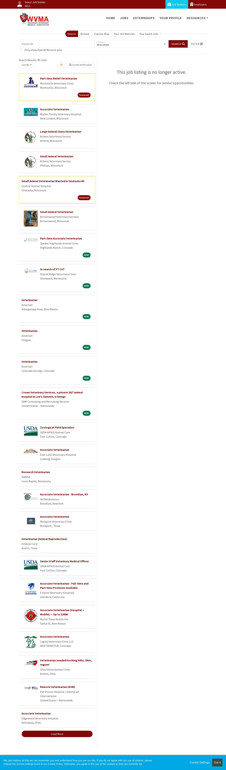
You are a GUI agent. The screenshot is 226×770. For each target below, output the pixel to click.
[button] (197, 44)
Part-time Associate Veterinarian (61, 238)
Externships (144, 18)
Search (72, 34)
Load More (57, 734)
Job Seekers (177, 4)
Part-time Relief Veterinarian (58, 78)
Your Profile (171, 18)
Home (110, 18)
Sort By (25, 64)
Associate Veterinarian (54, 109)
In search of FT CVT (52, 269)
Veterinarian (29, 300)
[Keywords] (57, 44)
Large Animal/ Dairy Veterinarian (60, 131)
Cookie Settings (200, 762)
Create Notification (80, 64)
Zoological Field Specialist (57, 427)
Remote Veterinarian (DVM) (57, 687)
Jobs (124, 18)
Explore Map (101, 34)
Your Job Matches (124, 34)
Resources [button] (196, 18)
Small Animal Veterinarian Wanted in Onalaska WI (53, 181)
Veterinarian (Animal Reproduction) (44, 539)
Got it (217, 762)
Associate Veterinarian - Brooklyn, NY (64, 494)
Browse (84, 34)
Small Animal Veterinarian (56, 156)
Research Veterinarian (36, 472)
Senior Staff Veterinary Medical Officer (64, 561)
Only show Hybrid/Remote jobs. (43, 50)
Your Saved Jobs (148, 34)
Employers (198, 4)
